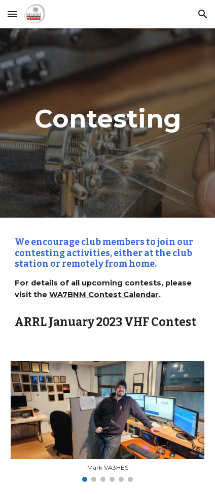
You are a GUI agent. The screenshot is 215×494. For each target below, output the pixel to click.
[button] (12, 14)
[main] (108, 123)
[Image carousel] (108, 421)
